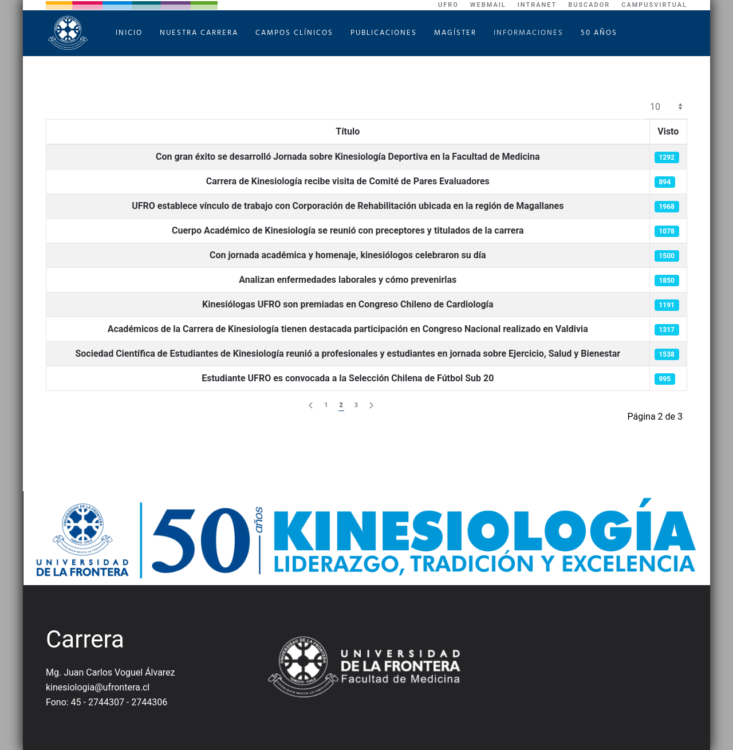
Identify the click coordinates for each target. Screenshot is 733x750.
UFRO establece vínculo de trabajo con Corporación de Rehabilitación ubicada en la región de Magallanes (347, 205)
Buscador (589, 5)
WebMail (488, 5)
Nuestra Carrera (199, 33)
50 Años (599, 33)
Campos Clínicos (294, 33)
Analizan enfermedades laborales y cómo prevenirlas (347, 279)
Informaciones (528, 33)
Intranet (537, 5)
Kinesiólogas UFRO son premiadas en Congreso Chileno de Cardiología (347, 304)
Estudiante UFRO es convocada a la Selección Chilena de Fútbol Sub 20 (348, 378)
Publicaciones (383, 33)
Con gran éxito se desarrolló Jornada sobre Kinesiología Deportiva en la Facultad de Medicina (348, 156)
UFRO (448, 5)
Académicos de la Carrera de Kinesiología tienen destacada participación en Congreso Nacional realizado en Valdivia (348, 328)
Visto (668, 131)
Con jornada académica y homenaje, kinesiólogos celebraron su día (348, 255)
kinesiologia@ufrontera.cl (97, 687)
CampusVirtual (654, 5)
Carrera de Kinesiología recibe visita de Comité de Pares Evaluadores (348, 181)
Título (348, 131)
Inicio (129, 33)
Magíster (455, 33)
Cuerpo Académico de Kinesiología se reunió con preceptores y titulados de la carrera (348, 230)
